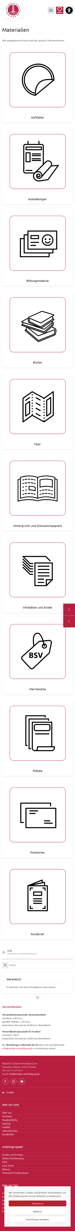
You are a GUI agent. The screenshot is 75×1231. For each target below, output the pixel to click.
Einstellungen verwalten (37, 1219)
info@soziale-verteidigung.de (17, 1048)
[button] (51, 10)
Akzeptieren (37, 1203)
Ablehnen (37, 1211)
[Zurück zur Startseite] (13, 10)
